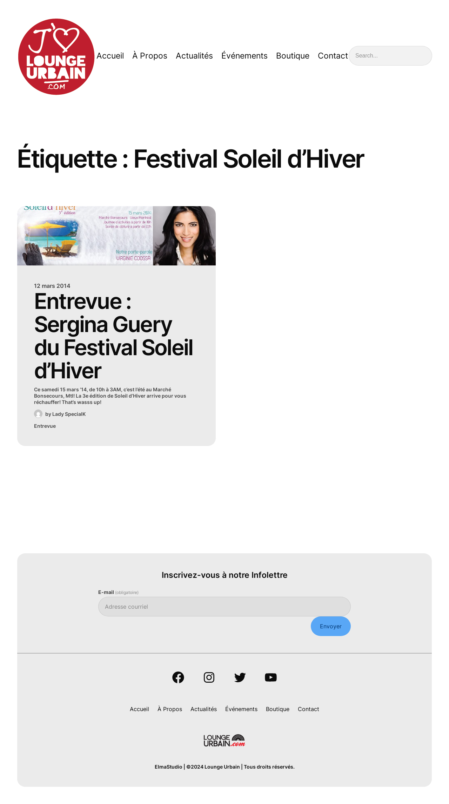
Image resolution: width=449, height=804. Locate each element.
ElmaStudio (168, 767)
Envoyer (331, 626)
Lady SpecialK (69, 414)
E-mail (118, 592)
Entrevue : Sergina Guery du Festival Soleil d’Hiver (113, 336)
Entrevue (45, 426)
